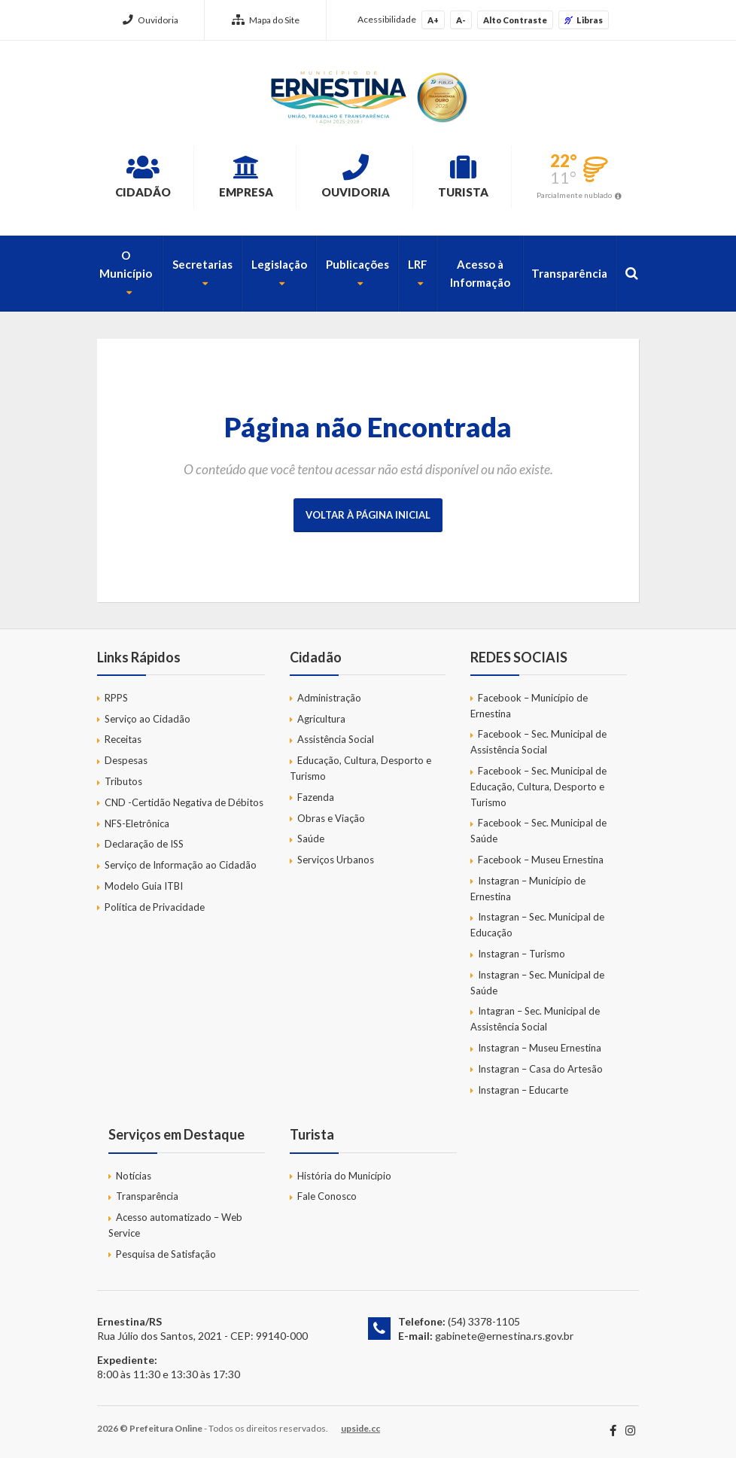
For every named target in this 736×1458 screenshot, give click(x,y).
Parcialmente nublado (574, 194)
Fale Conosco (327, 1196)
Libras (583, 20)
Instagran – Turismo (521, 954)
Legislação (279, 264)
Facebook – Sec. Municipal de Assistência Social (538, 742)
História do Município (344, 1176)
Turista (463, 176)
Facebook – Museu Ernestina (541, 860)
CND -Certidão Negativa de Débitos (184, 802)
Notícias (133, 1176)
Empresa (246, 176)
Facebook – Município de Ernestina (529, 706)
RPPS (116, 698)
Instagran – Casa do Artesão (540, 1069)
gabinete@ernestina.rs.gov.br (504, 1335)
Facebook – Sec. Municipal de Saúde (538, 831)
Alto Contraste (515, 20)
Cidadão (143, 176)
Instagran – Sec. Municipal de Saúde (537, 983)
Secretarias (202, 264)
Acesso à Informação (480, 273)
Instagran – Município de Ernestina (527, 888)
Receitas (123, 739)
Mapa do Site (266, 20)
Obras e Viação (331, 818)
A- (461, 20)
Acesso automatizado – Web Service (175, 1225)
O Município (125, 264)
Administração (329, 698)
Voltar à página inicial (368, 515)
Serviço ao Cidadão (147, 719)
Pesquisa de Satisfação (166, 1254)
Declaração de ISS (144, 844)
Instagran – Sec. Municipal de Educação (537, 925)
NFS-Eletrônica (137, 823)
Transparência (569, 273)
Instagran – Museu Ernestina (539, 1048)
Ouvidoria (150, 20)
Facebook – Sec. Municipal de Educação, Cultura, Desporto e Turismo (538, 786)
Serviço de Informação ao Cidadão (181, 865)
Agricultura (321, 719)
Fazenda (315, 797)
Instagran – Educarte (523, 1090)
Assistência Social (335, 739)
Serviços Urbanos (335, 860)
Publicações (357, 264)
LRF (417, 264)
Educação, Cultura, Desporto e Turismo (360, 768)
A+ (433, 20)
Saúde (310, 838)
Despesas (126, 760)
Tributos (123, 781)
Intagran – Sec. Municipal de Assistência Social (535, 1019)
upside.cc (360, 1428)
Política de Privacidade (155, 907)
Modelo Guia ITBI (144, 886)
